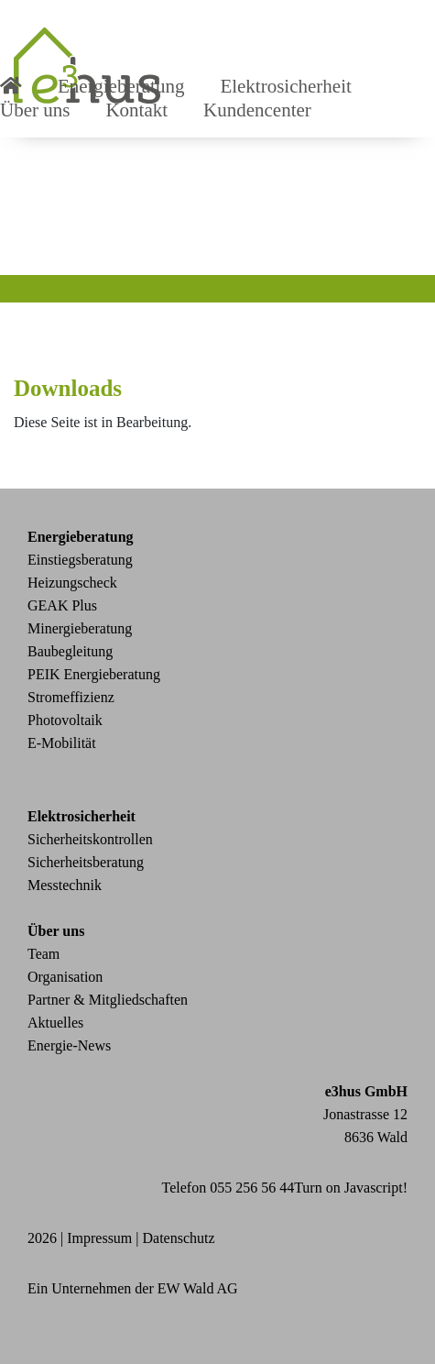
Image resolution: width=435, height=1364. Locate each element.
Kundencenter (257, 110)
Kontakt (136, 110)
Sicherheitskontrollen (90, 839)
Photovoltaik (65, 720)
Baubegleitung (70, 651)
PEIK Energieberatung (93, 674)
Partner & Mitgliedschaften (107, 999)
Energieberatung (80, 536)
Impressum (99, 1238)
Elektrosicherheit (81, 816)
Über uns (35, 110)
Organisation (65, 976)
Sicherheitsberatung (85, 862)
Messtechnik (64, 885)
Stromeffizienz (70, 697)
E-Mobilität (61, 743)
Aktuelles (55, 1022)
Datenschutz (179, 1238)
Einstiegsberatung (80, 559)
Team (43, 954)
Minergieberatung (79, 628)
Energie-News (69, 1045)
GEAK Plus (62, 605)
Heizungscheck (72, 582)
